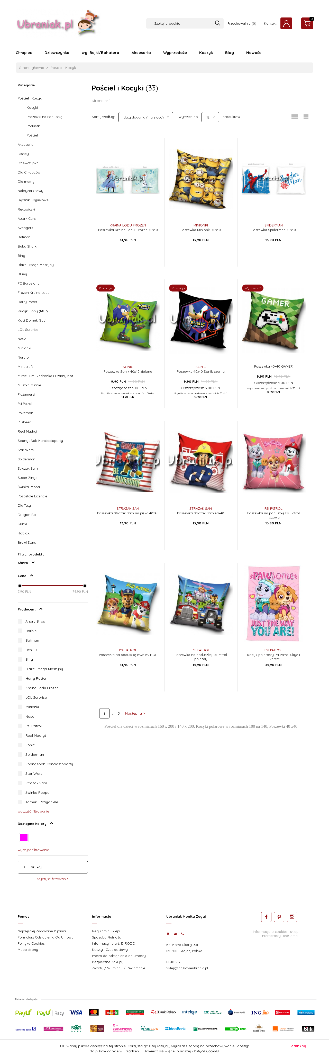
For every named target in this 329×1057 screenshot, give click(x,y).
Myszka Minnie (29, 385)
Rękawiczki (26, 209)
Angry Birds (35, 621)
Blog (229, 52)
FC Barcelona (29, 283)
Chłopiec (24, 52)
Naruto (23, 357)
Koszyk (206, 52)
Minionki (24, 348)
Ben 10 (31, 650)
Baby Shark (27, 246)
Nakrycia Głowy (30, 191)
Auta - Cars (26, 218)
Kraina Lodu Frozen (42, 688)
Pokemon (25, 413)
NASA (22, 339)
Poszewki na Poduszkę (44, 117)
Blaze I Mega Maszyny (44, 669)
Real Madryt (27, 431)
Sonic (30, 745)
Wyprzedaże (175, 52)
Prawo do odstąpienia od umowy (119, 956)
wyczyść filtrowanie (33, 811)
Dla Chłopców (29, 172)
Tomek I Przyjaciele (41, 802)
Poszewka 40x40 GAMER (273, 366)
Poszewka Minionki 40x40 (200, 230)
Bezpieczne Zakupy (107, 962)
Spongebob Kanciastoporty (49, 764)
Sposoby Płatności (107, 937)
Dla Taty (24, 505)
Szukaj (36, 867)
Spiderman (26, 459)
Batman (24, 237)
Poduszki (34, 126)
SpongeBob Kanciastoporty (40, 441)
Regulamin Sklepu (106, 931)
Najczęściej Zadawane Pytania (42, 931)
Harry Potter (27, 302)
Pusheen (24, 422)
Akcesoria (141, 52)
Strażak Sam (28, 468)
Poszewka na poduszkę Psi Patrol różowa (273, 515)
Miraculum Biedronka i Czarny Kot (45, 376)
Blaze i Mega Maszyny (36, 265)
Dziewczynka (56, 52)
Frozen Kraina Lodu (34, 292)
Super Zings (27, 478)
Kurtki (22, 524)
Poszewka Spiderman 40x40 (273, 230)
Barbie (30, 630)
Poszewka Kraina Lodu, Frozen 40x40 (128, 230)
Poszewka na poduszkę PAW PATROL (128, 655)
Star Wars (25, 450)
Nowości (254, 52)
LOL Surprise (28, 329)
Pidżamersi (26, 394)
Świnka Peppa (29, 487)
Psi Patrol (25, 404)
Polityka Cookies (31, 943)
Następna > (135, 713)
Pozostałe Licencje (32, 496)
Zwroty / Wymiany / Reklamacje (118, 968)
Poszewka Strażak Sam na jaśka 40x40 (128, 513)
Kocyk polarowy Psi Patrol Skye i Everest (273, 657)
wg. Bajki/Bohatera (100, 52)
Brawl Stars (27, 542)
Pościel (32, 135)
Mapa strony (28, 949)
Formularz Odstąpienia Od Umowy (46, 937)
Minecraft (25, 367)
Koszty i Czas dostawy (110, 949)
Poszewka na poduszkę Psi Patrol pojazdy (201, 657)
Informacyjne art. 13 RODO (113, 943)
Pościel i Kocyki (30, 98)
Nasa (29, 716)
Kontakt (270, 23)
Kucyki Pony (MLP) (33, 311)
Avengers (25, 228)
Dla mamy (26, 181)
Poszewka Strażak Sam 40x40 (200, 513)
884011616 (173, 962)
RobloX (24, 533)
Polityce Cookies (205, 1051)
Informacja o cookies (270, 932)
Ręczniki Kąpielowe (33, 200)
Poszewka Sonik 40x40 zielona (128, 371)
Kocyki (32, 107)
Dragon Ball (27, 515)
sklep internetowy (279, 934)
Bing (21, 255)
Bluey (22, 274)
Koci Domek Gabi (32, 320)
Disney (23, 154)
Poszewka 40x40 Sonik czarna (201, 371)
